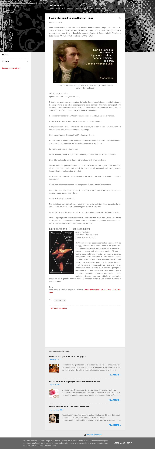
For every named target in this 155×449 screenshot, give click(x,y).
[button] (119, 18)
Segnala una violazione (10, 68)
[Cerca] (139, 6)
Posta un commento (59, 308)
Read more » (115, 375)
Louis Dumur (106, 290)
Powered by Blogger (93, 435)
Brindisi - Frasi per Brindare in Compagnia (67, 356)
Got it (129, 443)
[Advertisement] (134, 45)
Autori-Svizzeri (60, 300)
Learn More (119, 443)
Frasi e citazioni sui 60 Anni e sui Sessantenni (69, 407)
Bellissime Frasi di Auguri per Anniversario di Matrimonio (74, 381)
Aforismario (57, 5)
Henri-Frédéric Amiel (91, 290)
